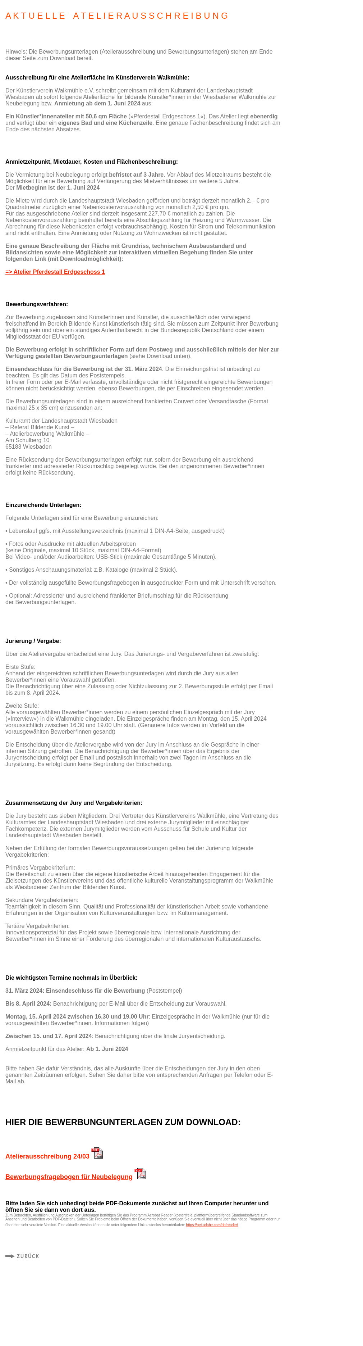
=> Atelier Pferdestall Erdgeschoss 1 (55, 272)
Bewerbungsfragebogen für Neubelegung (69, 1176)
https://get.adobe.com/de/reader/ (212, 1225)
